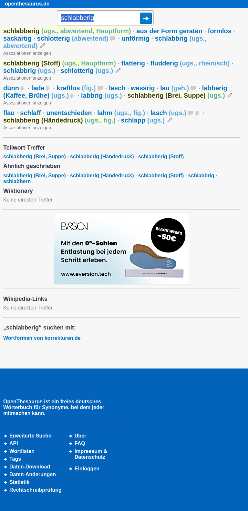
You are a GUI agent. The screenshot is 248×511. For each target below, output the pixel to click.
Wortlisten (22, 451)
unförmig (135, 38)
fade (38, 88)
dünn (11, 88)
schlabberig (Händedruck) (102, 156)
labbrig (101, 95)
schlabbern (17, 181)
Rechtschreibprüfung (35, 490)
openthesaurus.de (27, 3)
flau (9, 112)
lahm (121, 112)
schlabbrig (29, 70)
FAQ (80, 443)
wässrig (143, 88)
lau (174, 88)
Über (80, 435)
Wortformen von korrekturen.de (42, 338)
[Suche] (105, 18)
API (13, 443)
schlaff (30, 112)
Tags (15, 459)
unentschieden (69, 112)
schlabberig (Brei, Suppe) (34, 156)
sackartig (17, 38)
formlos (220, 30)
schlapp (143, 120)
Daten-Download (29, 466)
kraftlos (76, 88)
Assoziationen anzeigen (27, 53)
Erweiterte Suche (30, 435)
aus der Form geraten (169, 30)
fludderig (190, 63)
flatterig (133, 63)
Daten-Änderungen (32, 474)
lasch (117, 88)
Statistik (19, 482)
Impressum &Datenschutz (91, 454)
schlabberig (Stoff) (161, 156)
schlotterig (72, 38)
